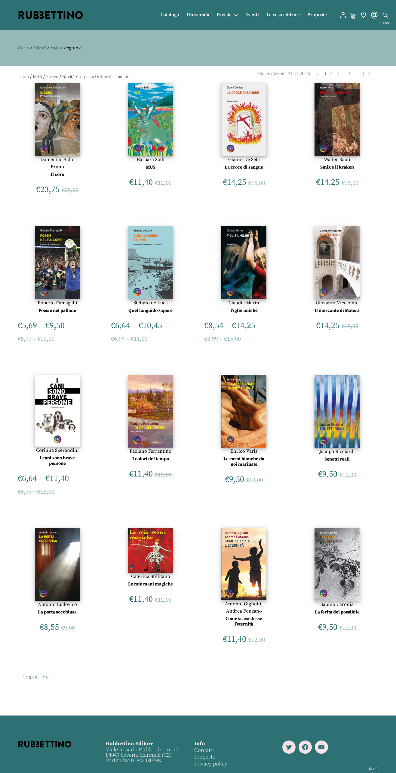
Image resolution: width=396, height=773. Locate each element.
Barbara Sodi (150, 160)
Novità (68, 76)
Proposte (317, 15)
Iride (58, 48)
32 (275, 74)
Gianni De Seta (244, 160)
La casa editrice (283, 15)
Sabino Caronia (337, 604)
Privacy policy (210, 763)
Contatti (203, 750)
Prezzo (52, 76)
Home (24, 48)
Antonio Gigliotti (243, 604)
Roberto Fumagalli (57, 303)
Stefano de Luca (151, 303)
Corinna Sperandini (57, 450)
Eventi (252, 15)
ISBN (37, 76)
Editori (41, 48)
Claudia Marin (244, 303)
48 (282, 74)
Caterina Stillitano (150, 576)
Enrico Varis (243, 451)
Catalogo (170, 15)
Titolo (23, 76)
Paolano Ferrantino (150, 451)
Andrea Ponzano (244, 611)
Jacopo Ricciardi (337, 452)
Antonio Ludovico (57, 604)
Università (198, 15)
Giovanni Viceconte (337, 303)
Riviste (224, 15)
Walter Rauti (337, 160)
